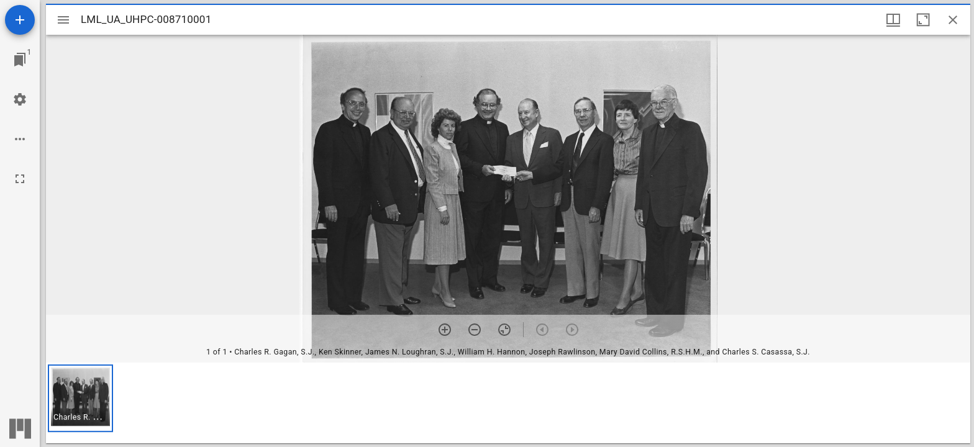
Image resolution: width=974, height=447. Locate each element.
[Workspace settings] (20, 99)
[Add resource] (20, 20)
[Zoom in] (445, 330)
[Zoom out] (474, 330)
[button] (80, 398)
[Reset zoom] (504, 330)
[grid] (508, 403)
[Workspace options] (20, 139)
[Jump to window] (20, 59)
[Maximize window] (923, 20)
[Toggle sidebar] (63, 20)
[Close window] (953, 20)
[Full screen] (20, 179)
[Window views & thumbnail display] (893, 20)
